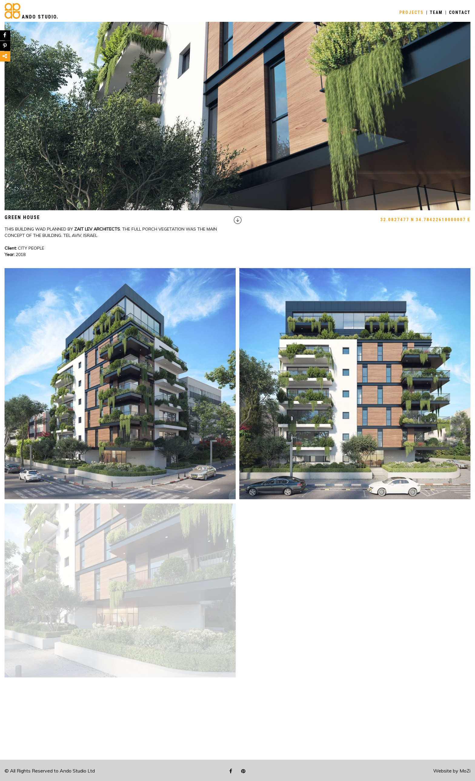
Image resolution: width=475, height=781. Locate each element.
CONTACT (459, 13)
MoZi (465, 771)
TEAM (436, 13)
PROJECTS (411, 13)
